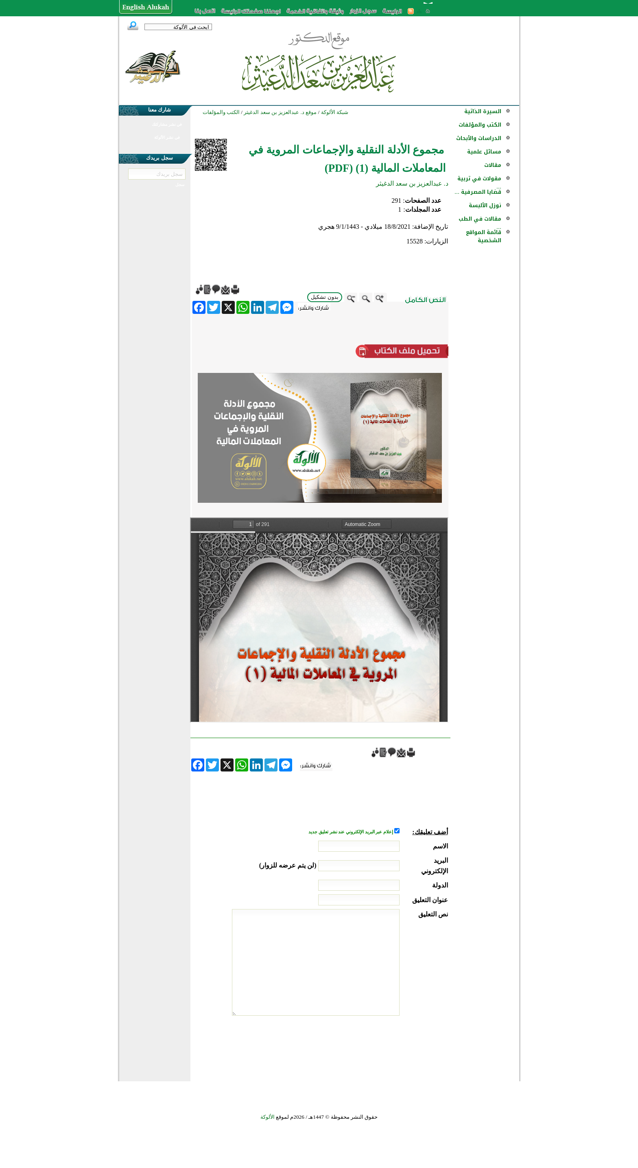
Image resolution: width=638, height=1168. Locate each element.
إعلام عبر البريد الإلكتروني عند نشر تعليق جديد (351, 832)
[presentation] (386, 1046)
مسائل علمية (484, 152)
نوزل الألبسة (485, 205)
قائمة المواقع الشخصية (483, 236)
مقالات (492, 165)
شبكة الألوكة (334, 112)
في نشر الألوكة (167, 137)
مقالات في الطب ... (480, 223)
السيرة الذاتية (482, 111)
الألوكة (267, 1117)
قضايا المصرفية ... (477, 192)
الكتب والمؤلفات (480, 125)
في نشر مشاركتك (167, 124)
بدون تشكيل (325, 297)
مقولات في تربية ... (479, 182)
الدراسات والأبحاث (478, 138)
